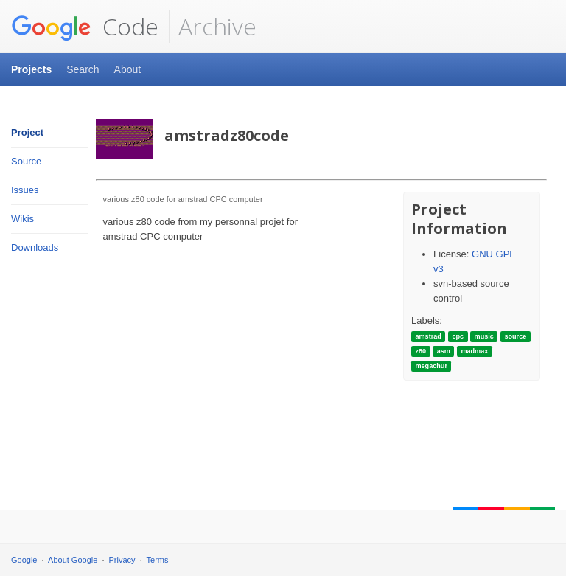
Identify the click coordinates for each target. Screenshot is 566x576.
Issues (25, 189)
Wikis (22, 218)
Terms (158, 559)
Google (24, 559)
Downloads (34, 247)
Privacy (122, 559)
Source (26, 161)
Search (82, 69)
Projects (31, 69)
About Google (72, 559)
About (128, 69)
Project (27, 132)
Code (84, 26)
